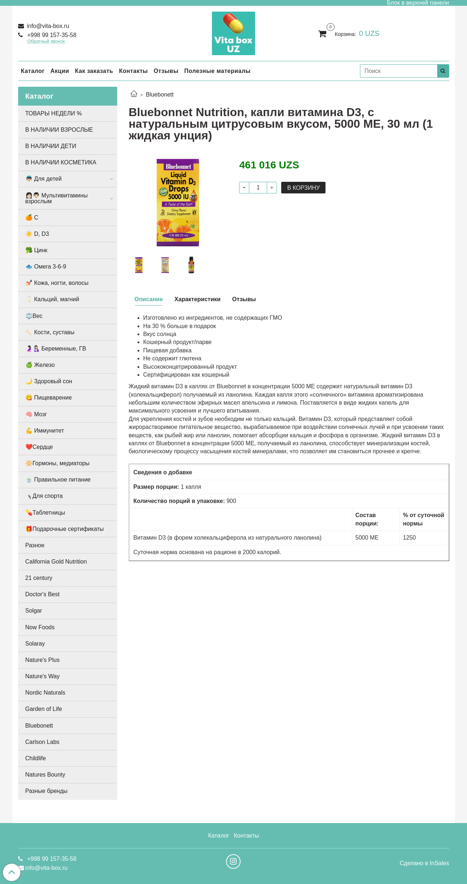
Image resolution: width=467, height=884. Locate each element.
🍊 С (31, 217)
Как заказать (94, 71)
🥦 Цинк (36, 250)
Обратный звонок (46, 41)
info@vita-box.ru (47, 26)
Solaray (35, 644)
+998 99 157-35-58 (51, 35)
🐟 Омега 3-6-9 (45, 266)
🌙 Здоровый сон (48, 381)
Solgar (33, 610)
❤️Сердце (39, 447)
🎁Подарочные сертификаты (64, 529)
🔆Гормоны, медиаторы (57, 463)
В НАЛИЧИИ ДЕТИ (51, 146)
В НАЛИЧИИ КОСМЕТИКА (61, 162)
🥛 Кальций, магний (52, 299)
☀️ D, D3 (37, 234)
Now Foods (40, 627)
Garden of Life (43, 709)
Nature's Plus (42, 660)
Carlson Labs (42, 742)
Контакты (133, 71)
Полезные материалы (217, 71)
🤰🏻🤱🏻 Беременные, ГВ (55, 348)
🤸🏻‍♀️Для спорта (44, 496)
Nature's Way (42, 676)
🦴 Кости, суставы (50, 332)
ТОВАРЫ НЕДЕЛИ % (53, 113)
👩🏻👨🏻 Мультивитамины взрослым (56, 198)
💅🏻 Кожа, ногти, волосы (57, 283)
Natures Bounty (45, 775)
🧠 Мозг (36, 414)
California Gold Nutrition (56, 561)
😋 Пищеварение (48, 397)
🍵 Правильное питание (58, 479)
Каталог (33, 71)
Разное (35, 545)
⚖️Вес (34, 316)
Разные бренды (46, 791)
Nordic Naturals (45, 692)
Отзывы (165, 71)
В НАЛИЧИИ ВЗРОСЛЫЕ (59, 130)
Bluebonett (160, 94)
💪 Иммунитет (44, 430)
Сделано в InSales (424, 863)
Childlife (35, 758)
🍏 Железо (40, 365)
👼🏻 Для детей (43, 179)
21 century (39, 578)
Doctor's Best (42, 594)
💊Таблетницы (45, 512)
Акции (59, 71)
